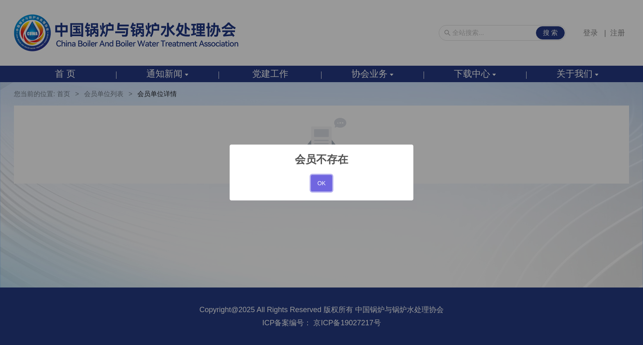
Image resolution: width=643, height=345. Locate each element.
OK (321, 183)
